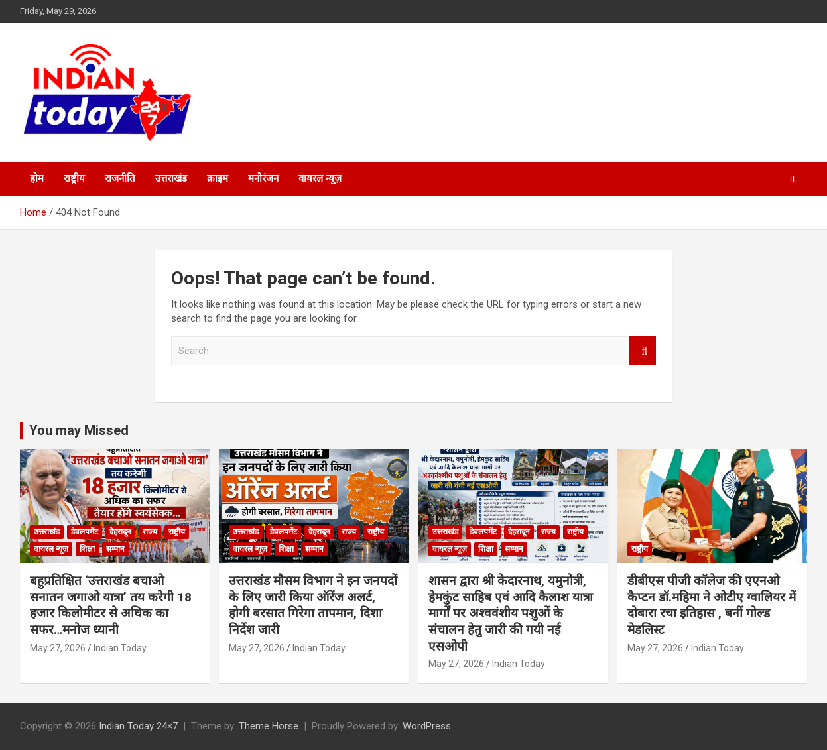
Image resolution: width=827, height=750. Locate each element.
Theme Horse (268, 726)
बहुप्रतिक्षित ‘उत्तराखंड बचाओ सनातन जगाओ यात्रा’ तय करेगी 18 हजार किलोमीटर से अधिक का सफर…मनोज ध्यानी (111, 605)
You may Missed (79, 430)
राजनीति (120, 178)
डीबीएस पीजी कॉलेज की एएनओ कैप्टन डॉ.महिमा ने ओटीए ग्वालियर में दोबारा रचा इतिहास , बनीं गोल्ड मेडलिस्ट (711, 605)
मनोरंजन (263, 178)
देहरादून (120, 531)
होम (37, 178)
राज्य (150, 531)
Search (642, 351)
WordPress (427, 726)
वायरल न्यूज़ (320, 178)
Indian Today (120, 648)
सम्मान (115, 549)
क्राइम (217, 178)
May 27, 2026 (58, 648)
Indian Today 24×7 (138, 726)
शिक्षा (87, 549)
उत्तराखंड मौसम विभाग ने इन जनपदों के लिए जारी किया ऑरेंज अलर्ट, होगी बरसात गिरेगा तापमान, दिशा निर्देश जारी (313, 605)
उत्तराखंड (171, 178)
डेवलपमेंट (84, 531)
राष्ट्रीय (74, 178)
